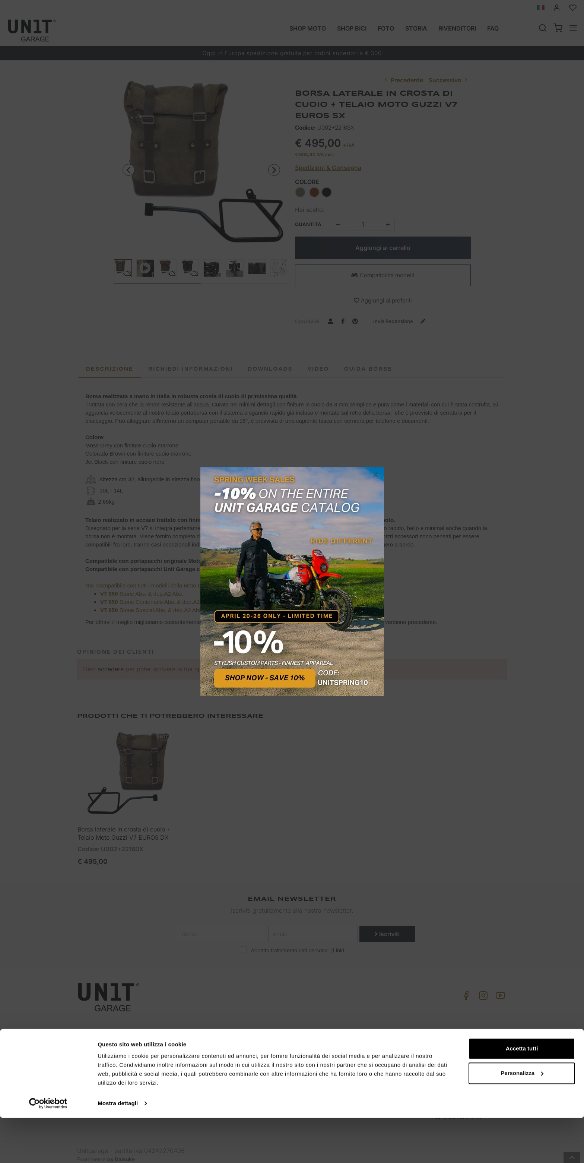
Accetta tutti (522, 1093)
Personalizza (522, 1118)
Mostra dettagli (118, 1148)
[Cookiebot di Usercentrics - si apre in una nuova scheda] (48, 1148)
